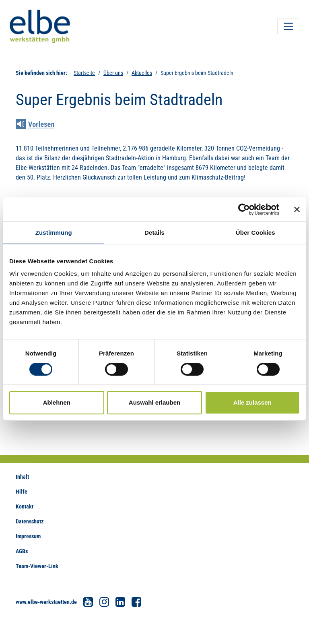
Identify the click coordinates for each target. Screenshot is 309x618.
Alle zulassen (252, 402)
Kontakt (24, 506)
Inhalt (22, 476)
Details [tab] (154, 232)
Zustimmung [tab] (53, 232)
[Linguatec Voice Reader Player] (41, 125)
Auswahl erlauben (154, 402)
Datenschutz (29, 521)
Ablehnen (56, 402)
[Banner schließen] (297, 209)
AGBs (22, 551)
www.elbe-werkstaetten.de (46, 602)
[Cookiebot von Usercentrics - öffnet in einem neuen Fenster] (244, 209)
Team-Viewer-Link (37, 566)
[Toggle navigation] (288, 26)
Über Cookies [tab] (255, 232)
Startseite (84, 73)
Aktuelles (142, 73)
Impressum (28, 536)
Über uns (113, 73)
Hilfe (21, 491)
